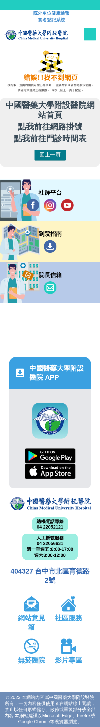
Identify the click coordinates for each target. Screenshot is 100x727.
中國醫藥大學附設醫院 (50, 503)
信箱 (50, 287)
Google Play (50, 456)
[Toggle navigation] (90, 34)
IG (50, 205)
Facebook (33, 205)
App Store (50, 471)
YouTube (67, 205)
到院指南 (50, 246)
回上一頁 (50, 154)
